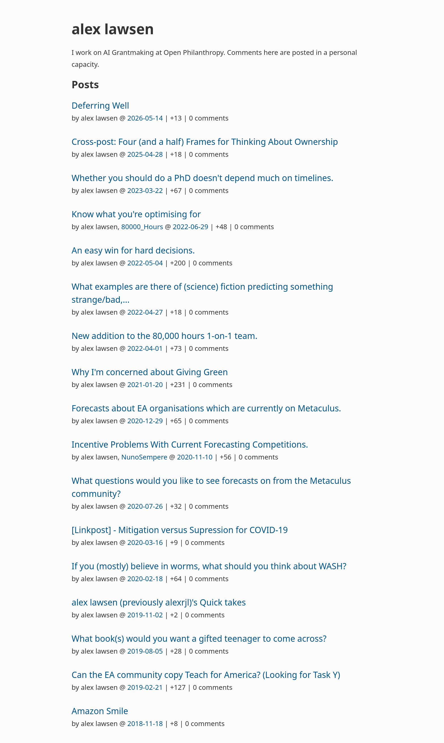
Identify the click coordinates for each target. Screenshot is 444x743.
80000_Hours (142, 226)
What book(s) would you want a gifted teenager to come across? (199, 638)
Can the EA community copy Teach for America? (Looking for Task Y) (206, 674)
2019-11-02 (145, 614)
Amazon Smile (100, 711)
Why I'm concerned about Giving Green (150, 372)
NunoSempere (144, 456)
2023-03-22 (145, 190)
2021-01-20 (145, 384)
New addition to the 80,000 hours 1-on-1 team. (164, 336)
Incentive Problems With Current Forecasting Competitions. (190, 444)
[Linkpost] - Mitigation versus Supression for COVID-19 (180, 530)
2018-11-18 (145, 723)
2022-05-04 (145, 262)
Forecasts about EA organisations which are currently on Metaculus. (206, 408)
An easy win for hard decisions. (133, 250)
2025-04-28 (145, 154)
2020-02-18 (145, 578)
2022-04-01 (145, 348)
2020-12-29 (145, 420)
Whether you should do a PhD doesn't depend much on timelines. (202, 178)
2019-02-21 (145, 687)
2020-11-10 (194, 456)
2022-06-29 (190, 226)
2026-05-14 (145, 118)
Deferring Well (100, 105)
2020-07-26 (145, 506)
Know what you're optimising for (136, 214)
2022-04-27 (145, 312)
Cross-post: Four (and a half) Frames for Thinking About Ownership (205, 141)
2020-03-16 (145, 542)
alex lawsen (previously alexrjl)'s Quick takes (159, 602)
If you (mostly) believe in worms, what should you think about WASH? (209, 566)
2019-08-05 (145, 651)
